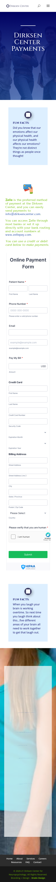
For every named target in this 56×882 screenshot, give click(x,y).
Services (31, 858)
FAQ (28, 862)
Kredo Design (38, 878)
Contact (37, 862)
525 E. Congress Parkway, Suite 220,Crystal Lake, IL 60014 (22, 732)
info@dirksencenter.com (22, 214)
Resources (16, 862)
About (19, 858)
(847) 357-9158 (19, 745)
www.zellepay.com (18, 234)
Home (9, 858)
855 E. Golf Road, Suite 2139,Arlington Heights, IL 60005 (25, 712)
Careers (42, 858)
